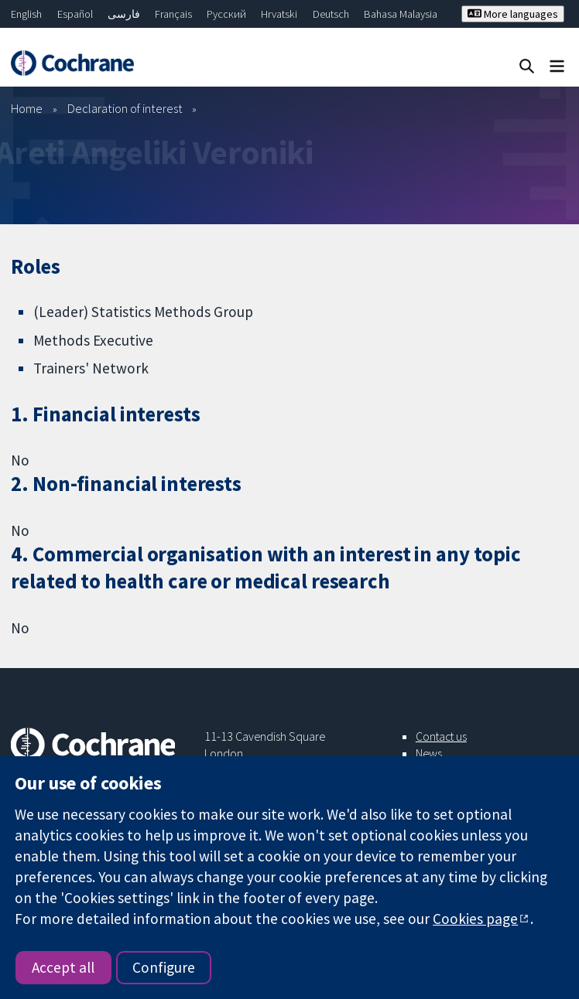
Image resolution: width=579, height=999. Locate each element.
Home (27, 108)
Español (75, 14)
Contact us (441, 736)
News (429, 753)
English (26, 14)
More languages (513, 14)
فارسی (124, 14)
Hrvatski (279, 14)
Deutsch (331, 14)
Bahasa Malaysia (400, 14)
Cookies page (475, 918)
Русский (226, 14)
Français (173, 14)
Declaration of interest (125, 108)
